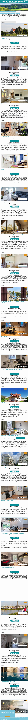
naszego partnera (20, 51)
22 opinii (18, 77)
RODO (10, 714)
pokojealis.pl (26, 0)
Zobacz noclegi (14, 42)
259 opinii (20, 688)
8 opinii (23, 376)
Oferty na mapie (8, 11)
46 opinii (17, 343)
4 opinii (18, 275)
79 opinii (17, 655)
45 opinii (18, 208)
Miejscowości (13, 11)
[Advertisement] (14, 593)
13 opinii (19, 507)
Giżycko (25, 24)
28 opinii (18, 143)
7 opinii (24, 241)
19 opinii (17, 409)
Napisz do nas (23, 717)
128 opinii (16, 622)
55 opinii (19, 110)
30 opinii (26, 309)
